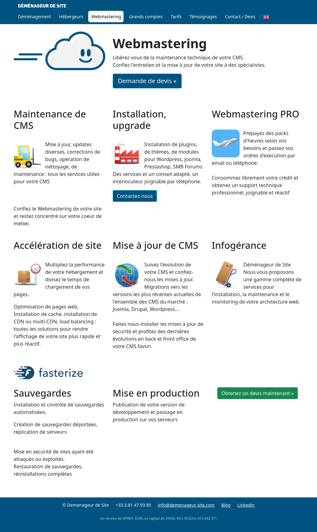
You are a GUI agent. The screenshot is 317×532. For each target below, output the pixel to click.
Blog (226, 505)
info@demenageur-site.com (186, 505)
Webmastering (106, 16)
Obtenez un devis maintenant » (257, 393)
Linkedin (245, 505)
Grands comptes (146, 16)
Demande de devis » (147, 81)
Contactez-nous (135, 196)
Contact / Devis (240, 16)
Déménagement (34, 16)
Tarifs (176, 16)
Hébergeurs (71, 16)
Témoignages (203, 16)
